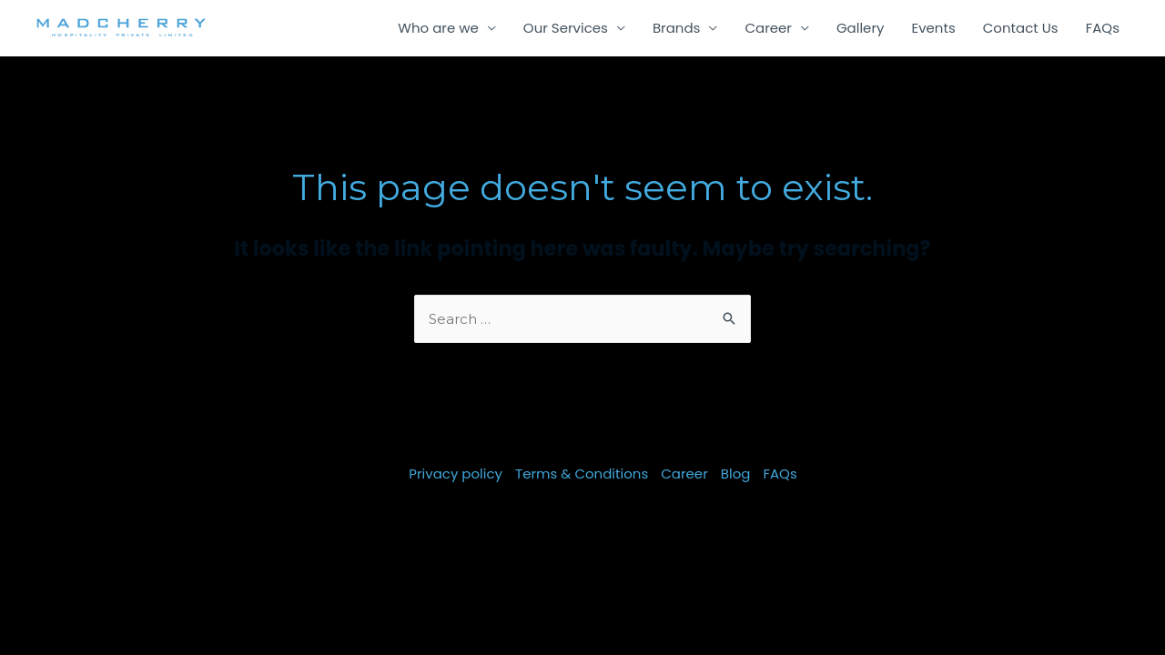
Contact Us (1021, 27)
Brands (677, 27)
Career (768, 27)
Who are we (438, 27)
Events (933, 27)
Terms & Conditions (581, 473)
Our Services (565, 27)
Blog (736, 473)
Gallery (860, 27)
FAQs (1102, 27)
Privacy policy (455, 473)
